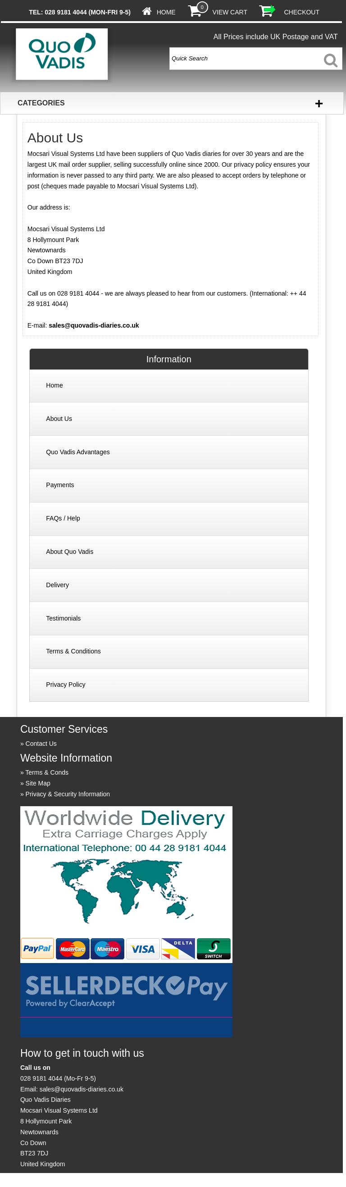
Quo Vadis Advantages (77, 452)
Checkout (301, 12)
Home (166, 12)
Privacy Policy (65, 684)
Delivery (57, 585)
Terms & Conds (46, 772)
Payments (60, 484)
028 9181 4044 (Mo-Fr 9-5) (58, 1078)
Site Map (38, 783)
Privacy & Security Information (68, 794)
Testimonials (63, 618)
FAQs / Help (63, 518)
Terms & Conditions (73, 651)
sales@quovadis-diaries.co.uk (94, 325)
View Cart (229, 12)
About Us (59, 418)
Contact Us (41, 743)
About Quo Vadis (69, 551)
